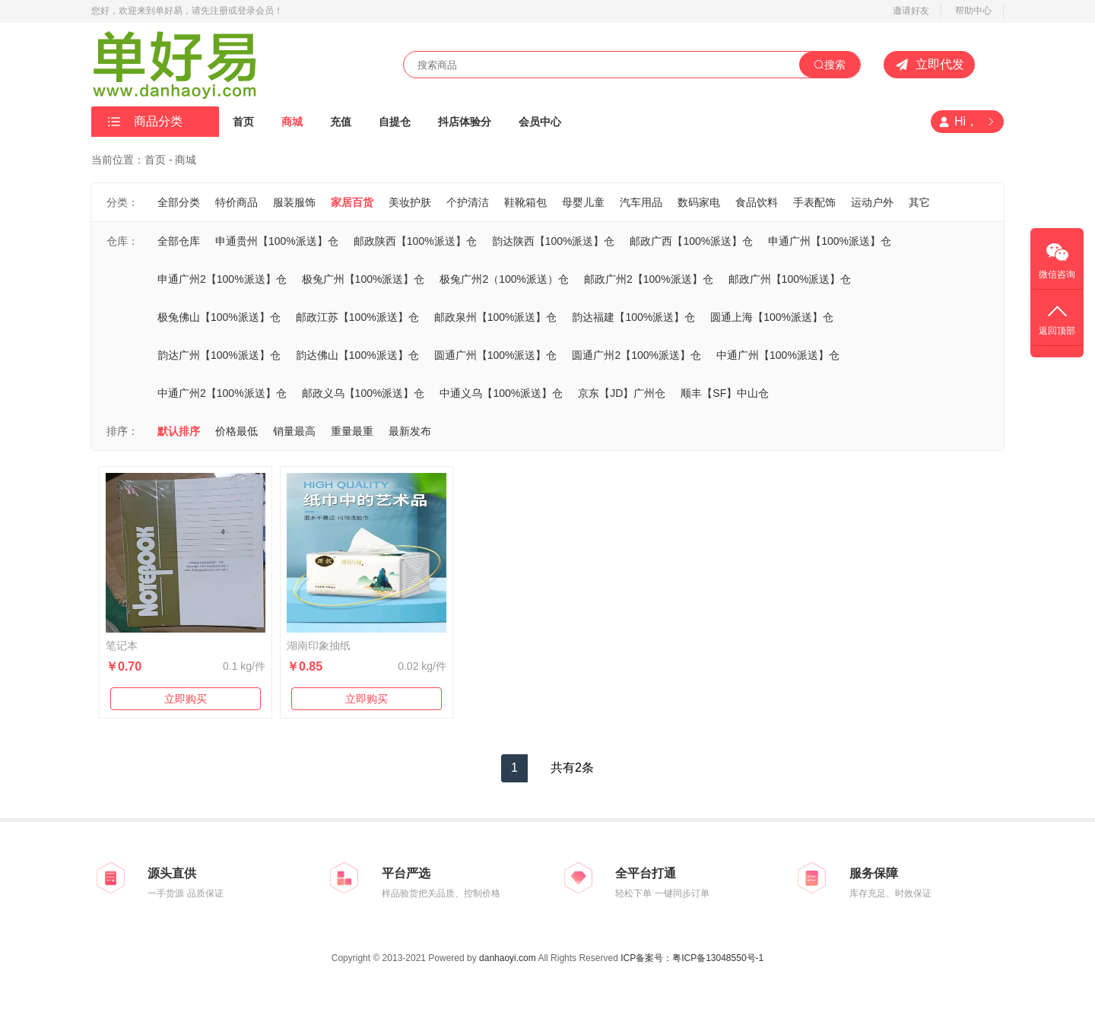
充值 (340, 122)
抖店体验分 (464, 122)
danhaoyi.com (507, 958)
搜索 (830, 65)
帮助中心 (973, 10)
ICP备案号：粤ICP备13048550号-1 (691, 958)
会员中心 (540, 122)
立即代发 (929, 64)
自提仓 (395, 122)
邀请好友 (911, 10)
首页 (243, 122)
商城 (292, 122)
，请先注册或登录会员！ (232, 10)
